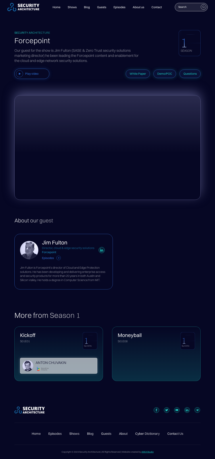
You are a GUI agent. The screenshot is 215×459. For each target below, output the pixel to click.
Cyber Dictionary (147, 434)
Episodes (119, 7)
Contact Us (175, 434)
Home (56, 7)
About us (138, 7)
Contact (156, 7)
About (123, 434)
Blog (87, 7)
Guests (101, 7)
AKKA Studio (147, 451)
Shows (72, 7)
